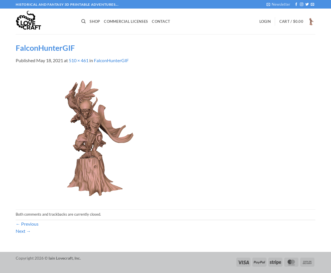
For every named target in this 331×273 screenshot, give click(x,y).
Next (23, 231)
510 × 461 (78, 60)
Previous (27, 224)
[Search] (83, 21)
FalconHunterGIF (111, 60)
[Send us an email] (312, 5)
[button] (278, 4)
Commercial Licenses (126, 21)
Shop (95, 21)
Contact (161, 21)
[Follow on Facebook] (296, 5)
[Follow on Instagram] (301, 5)
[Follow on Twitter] (307, 5)
